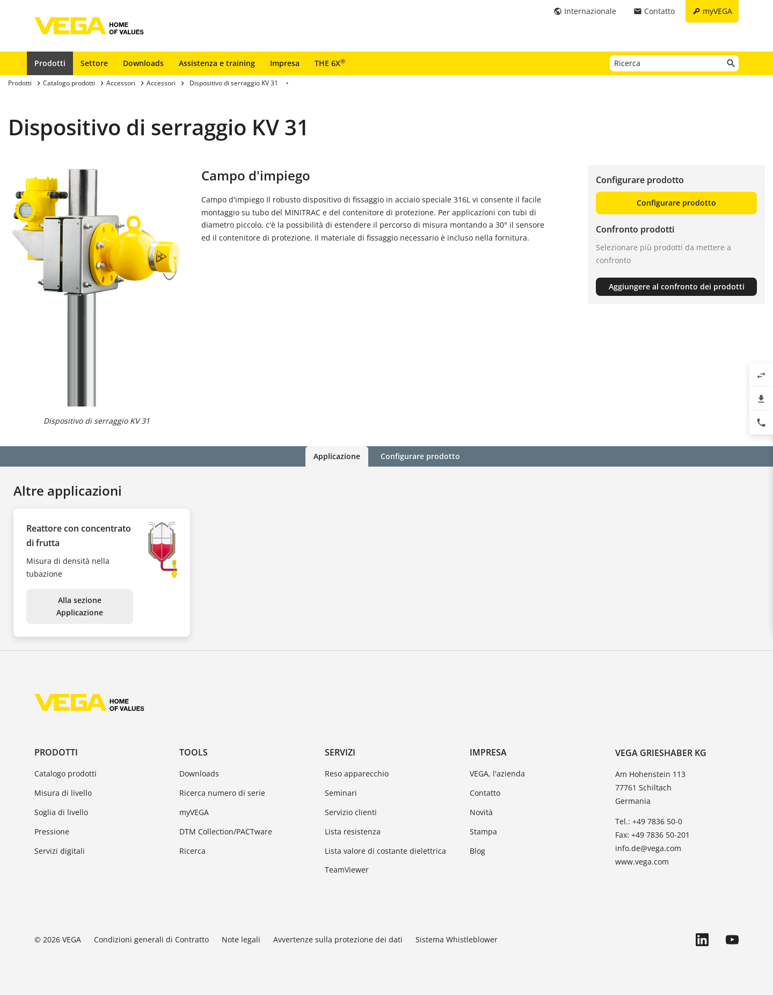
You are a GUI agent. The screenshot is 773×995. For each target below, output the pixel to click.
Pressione (51, 831)
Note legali (241, 939)
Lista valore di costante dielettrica (385, 851)
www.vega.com (642, 861)
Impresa (285, 63)
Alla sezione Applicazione (79, 606)
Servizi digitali (59, 851)
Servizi (340, 752)
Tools (193, 752)
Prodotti (49, 63)
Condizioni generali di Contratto (151, 939)
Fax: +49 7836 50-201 (652, 835)
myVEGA (194, 812)
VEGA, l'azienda (497, 773)
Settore (94, 63)
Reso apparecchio (357, 773)
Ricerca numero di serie (222, 793)
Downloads (143, 63)
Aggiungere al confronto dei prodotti (677, 286)
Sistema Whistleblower (456, 939)
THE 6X (330, 62)
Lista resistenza (353, 831)
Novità (481, 812)
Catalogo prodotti (65, 773)
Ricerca (192, 851)
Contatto (485, 793)
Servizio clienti (351, 812)
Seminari (341, 793)
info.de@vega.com (648, 848)
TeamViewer (347, 870)
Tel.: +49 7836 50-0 (648, 821)
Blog (477, 851)
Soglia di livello (61, 812)
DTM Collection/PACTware (225, 831)
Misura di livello (63, 793)
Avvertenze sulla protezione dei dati (338, 939)
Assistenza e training (217, 63)
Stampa (483, 831)
